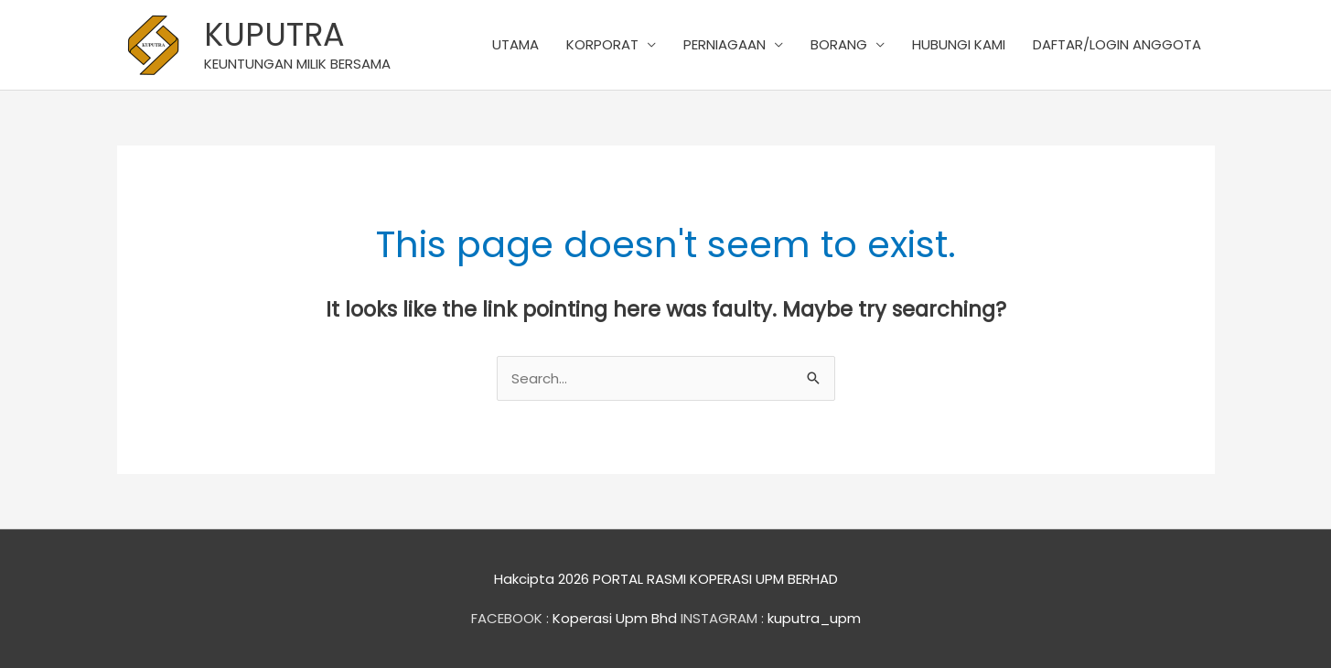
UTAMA (515, 44)
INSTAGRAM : (722, 618)
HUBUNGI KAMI (958, 44)
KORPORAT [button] (602, 44)
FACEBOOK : (510, 618)
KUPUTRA (274, 34)
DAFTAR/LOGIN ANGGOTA (1117, 44)
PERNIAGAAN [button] (724, 44)
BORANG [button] (838, 44)
